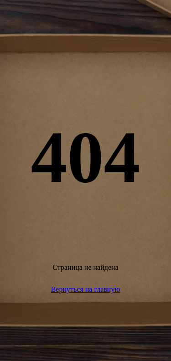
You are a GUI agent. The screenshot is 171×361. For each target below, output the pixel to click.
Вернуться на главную (85, 289)
